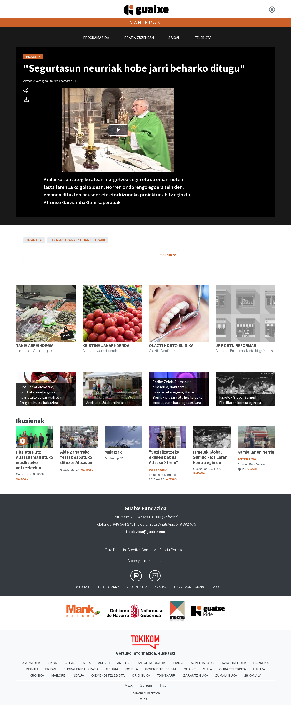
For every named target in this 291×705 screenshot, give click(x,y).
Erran (50, 669)
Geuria (112, 669)
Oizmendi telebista (108, 675)
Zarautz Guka (195, 675)
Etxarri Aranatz (64, 240)
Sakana (199, 473)
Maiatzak (113, 452)
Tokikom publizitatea (145, 693)
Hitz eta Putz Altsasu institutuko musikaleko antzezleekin (34, 459)
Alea (87, 663)
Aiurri (70, 663)
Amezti (104, 663)
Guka (207, 669)
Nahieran (145, 22)
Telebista (203, 38)
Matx (129, 685)
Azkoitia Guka (234, 663)
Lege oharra (108, 587)
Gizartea (33, 240)
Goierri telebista (160, 669)
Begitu (32, 669)
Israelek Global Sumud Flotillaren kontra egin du (210, 457)
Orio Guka (141, 675)
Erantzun (166, 254)
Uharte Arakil (93, 240)
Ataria (177, 663)
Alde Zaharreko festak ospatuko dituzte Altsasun (76, 457)
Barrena (261, 663)
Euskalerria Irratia (81, 669)
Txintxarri (166, 675)
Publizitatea (137, 587)
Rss (216, 587)
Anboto (123, 663)
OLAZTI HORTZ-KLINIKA (171, 345)
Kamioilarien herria (256, 452)
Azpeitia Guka (203, 663)
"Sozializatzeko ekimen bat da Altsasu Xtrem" (164, 457)
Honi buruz (81, 587)
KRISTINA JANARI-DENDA (106, 345)
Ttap (162, 685)
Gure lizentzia (115, 550)
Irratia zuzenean (139, 38)
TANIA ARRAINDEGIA (34, 345)
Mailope (58, 675)
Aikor (52, 663)
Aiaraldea (31, 663)
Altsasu (22, 478)
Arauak (161, 587)
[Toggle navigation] (19, 10)
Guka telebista (232, 669)
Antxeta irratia (151, 663)
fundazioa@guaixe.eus (145, 532)
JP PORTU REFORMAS (236, 345)
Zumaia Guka (226, 675)
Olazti (252, 469)
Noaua (78, 675)
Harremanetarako (190, 587)
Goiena (131, 669)
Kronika (37, 675)
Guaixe (190, 669)
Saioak (174, 38)
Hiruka (259, 669)
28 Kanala (252, 675)
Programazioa (96, 38)
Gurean (146, 685)
